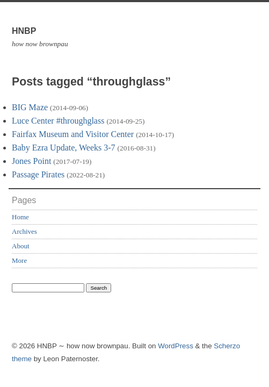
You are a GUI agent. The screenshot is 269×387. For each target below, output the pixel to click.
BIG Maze (30, 107)
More (19, 260)
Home (20, 217)
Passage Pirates (38, 174)
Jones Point (31, 161)
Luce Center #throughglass (58, 120)
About (21, 246)
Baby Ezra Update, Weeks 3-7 (63, 147)
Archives (24, 231)
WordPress (175, 346)
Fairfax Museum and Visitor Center (73, 134)
